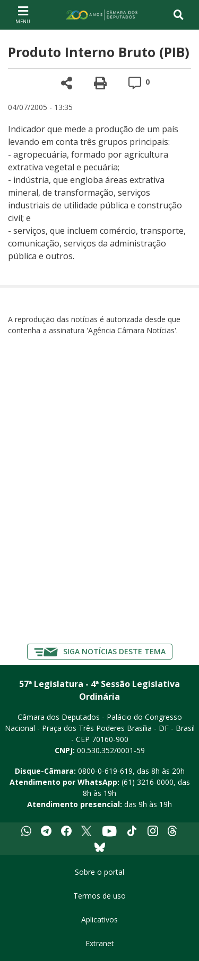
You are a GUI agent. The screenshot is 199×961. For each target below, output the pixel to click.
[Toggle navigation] (179, 15)
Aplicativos (99, 919)
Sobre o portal (99, 872)
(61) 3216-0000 (148, 782)
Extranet (99, 943)
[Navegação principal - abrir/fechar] (22, 14)
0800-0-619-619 (105, 771)
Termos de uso (99, 896)
